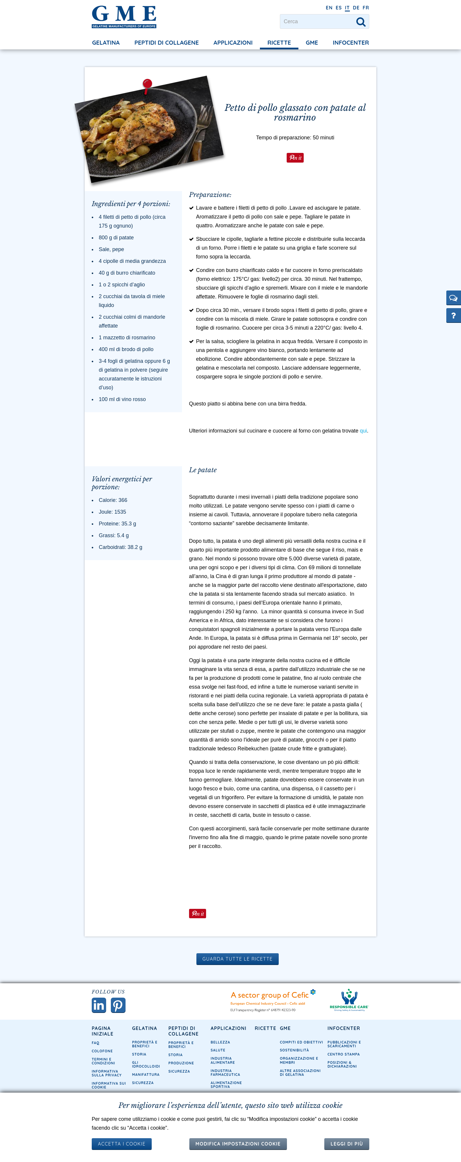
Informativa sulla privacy (107, 1076)
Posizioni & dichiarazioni (342, 1067)
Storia (139, 1057)
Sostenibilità (294, 1053)
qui (363, 433)
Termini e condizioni (103, 1064)
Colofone (102, 1053)
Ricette (279, 42)
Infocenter (351, 42)
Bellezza (220, 1044)
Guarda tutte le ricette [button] (238, 961)
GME (312, 42)
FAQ (95, 1045)
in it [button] (297, 157)
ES (339, 8)
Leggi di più (346, 1144)
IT (347, 8)
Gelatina (106, 42)
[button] (453, 297)
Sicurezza (143, 1085)
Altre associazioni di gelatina (300, 1075)
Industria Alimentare (223, 1063)
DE (356, 8)
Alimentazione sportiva (226, 1087)
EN (329, 8)
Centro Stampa (344, 1057)
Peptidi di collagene (166, 42)
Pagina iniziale (102, 1033)
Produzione (181, 1066)
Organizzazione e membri (299, 1063)
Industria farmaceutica (225, 1075)
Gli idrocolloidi (146, 1067)
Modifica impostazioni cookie (238, 1144)
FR (366, 8)
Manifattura (146, 1077)
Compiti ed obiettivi (301, 1044)
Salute (218, 1053)
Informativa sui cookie (109, 1088)
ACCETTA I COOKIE (122, 1144)
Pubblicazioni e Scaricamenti (344, 1046)
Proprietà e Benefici (145, 1046)
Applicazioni (233, 42)
